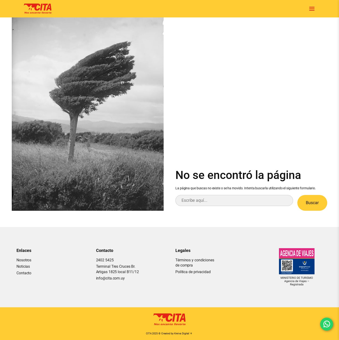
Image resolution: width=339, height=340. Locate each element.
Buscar (312, 202)
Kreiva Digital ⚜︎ (183, 333)
